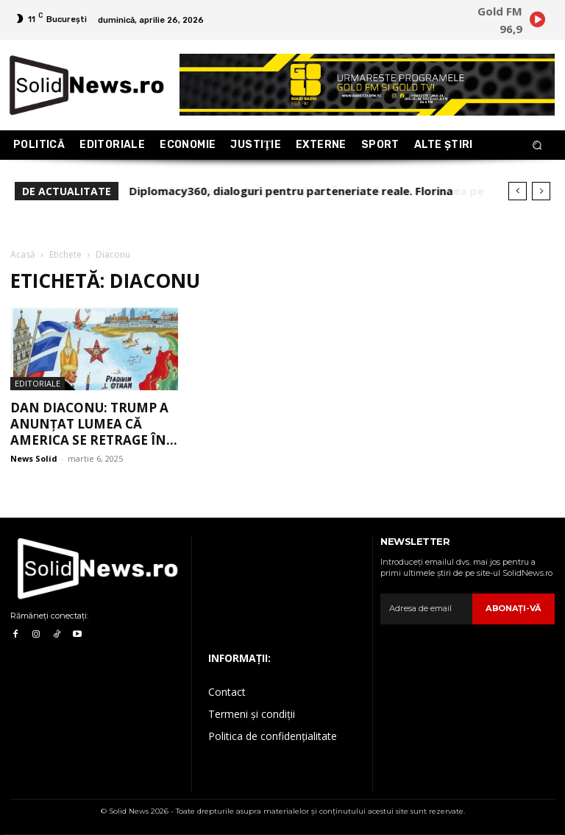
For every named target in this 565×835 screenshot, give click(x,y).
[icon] (537, 22)
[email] (427, 608)
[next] (541, 191)
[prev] (517, 191)
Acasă (22, 254)
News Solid (33, 458)
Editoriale (37, 383)
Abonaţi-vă (514, 608)
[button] (537, 145)
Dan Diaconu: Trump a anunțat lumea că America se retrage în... (93, 423)
